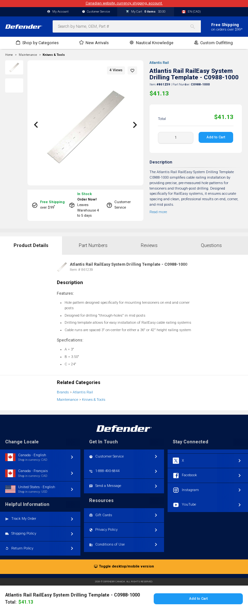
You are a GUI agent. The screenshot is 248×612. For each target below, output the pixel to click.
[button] (132, 70)
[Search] (195, 26)
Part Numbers (93, 245)
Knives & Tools (54, 54)
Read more (158, 212)
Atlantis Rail (159, 63)
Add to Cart (216, 137)
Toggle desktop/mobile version (124, 566)
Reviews (149, 245)
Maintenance (67, 400)
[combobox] (127, 26)
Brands (63, 392)
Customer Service (96, 12)
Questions (211, 245)
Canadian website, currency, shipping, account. (124, 3)
